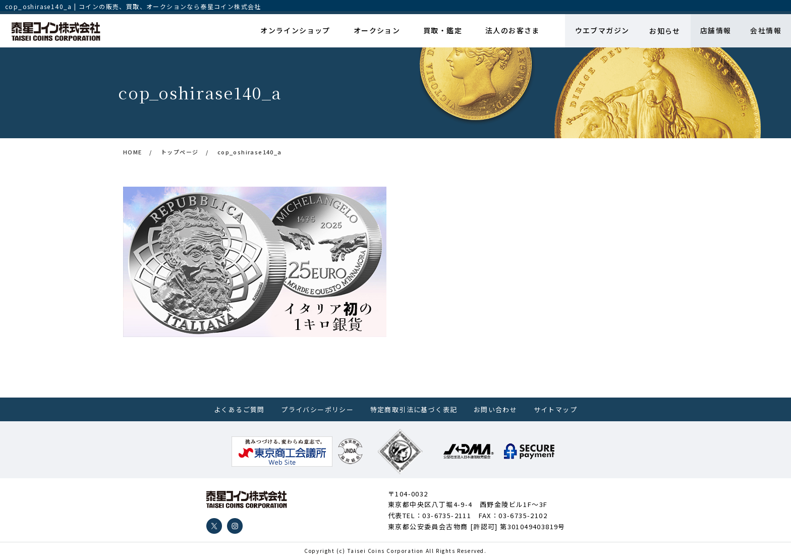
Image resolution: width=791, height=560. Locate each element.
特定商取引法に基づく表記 (414, 409)
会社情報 (765, 31)
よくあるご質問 (239, 409)
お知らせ (663, 31)
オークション (376, 31)
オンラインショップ (296, 31)
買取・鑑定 (441, 31)
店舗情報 (714, 31)
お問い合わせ (495, 409)
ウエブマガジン (600, 31)
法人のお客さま (510, 31)
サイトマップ (555, 409)
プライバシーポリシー (317, 409)
